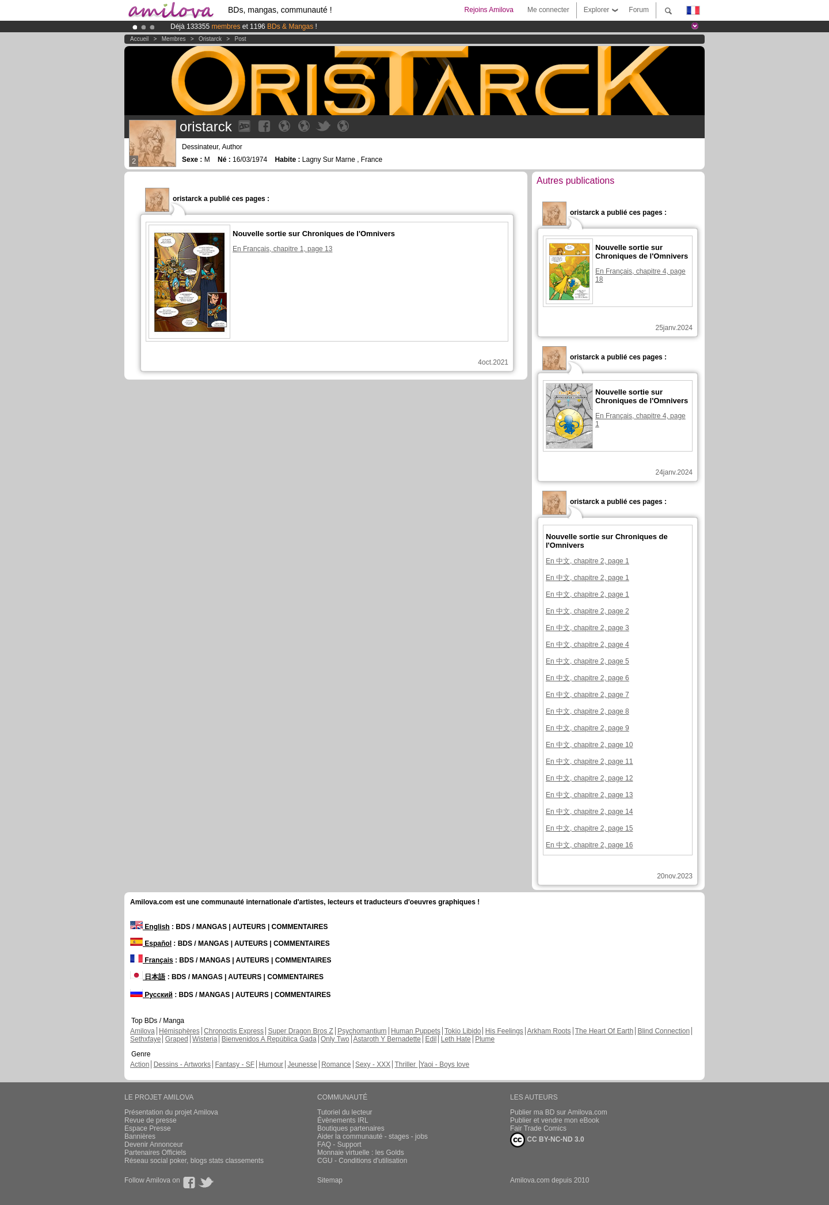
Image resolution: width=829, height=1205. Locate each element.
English (150, 927)
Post (240, 39)
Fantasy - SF (234, 1064)
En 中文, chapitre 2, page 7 (587, 695)
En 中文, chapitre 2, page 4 (587, 645)
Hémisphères (179, 1031)
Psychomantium (361, 1031)
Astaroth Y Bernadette (387, 1039)
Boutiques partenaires (351, 1128)
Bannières (139, 1136)
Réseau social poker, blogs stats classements (194, 1161)
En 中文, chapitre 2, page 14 (589, 812)
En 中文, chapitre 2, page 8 (587, 711)
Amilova (142, 1031)
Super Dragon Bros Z (300, 1031)
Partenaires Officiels (155, 1153)
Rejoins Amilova (489, 10)
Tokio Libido (462, 1031)
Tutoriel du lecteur (344, 1112)
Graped (176, 1039)
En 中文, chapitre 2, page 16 (589, 845)
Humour (270, 1064)
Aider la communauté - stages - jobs (372, 1136)
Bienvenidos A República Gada (269, 1039)
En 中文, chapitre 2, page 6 (587, 678)
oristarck (210, 39)
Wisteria (204, 1039)
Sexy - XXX (372, 1064)
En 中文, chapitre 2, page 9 (587, 728)
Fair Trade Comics (538, 1128)
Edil (430, 1039)
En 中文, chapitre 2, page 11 (589, 761)
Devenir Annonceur (153, 1144)
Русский (151, 995)
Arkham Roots (549, 1031)
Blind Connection (663, 1031)
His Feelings (504, 1031)
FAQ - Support (339, 1144)
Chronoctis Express (234, 1031)
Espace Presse (147, 1128)
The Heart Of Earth (604, 1031)
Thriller (405, 1064)
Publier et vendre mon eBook (554, 1120)
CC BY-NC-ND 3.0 (547, 1139)
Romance (336, 1064)
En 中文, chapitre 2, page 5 (587, 661)
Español (151, 943)
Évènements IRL (342, 1120)
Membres (174, 39)
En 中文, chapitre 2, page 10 (589, 745)
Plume (485, 1039)
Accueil (139, 39)
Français (151, 960)
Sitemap (330, 1180)
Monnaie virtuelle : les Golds (360, 1153)
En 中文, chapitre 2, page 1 (587, 561)
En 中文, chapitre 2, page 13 (589, 795)
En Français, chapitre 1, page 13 (282, 249)
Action (139, 1064)
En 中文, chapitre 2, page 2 (587, 611)
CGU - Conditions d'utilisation (362, 1161)
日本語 (147, 977)
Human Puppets (415, 1031)
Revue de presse (150, 1120)
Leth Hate (456, 1039)
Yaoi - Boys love (444, 1064)
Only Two (335, 1039)
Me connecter (548, 10)
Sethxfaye (145, 1039)
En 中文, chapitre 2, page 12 (589, 778)
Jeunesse (302, 1064)
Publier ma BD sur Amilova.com (558, 1112)
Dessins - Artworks (182, 1064)
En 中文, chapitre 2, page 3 (587, 628)
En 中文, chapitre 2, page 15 (589, 828)
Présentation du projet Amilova (171, 1112)
